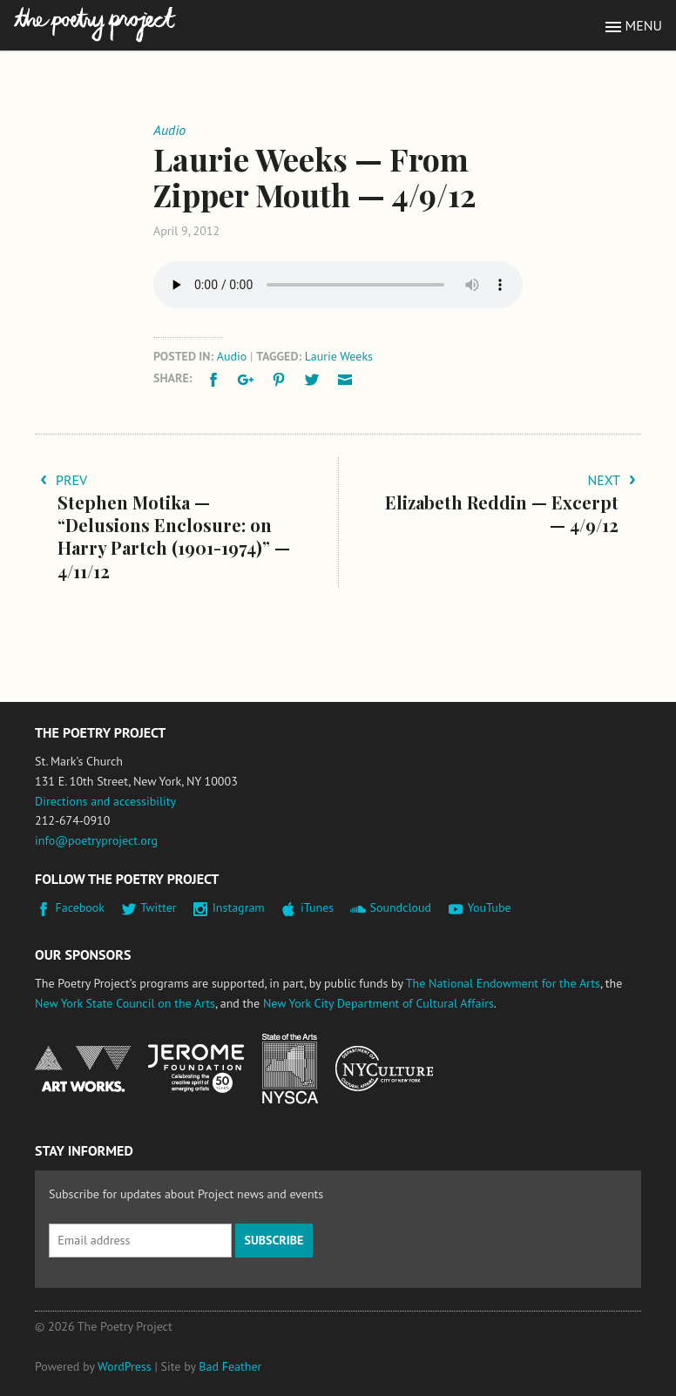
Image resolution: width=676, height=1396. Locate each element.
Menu (643, 25)
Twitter (158, 907)
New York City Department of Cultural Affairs (378, 1003)
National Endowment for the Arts (83, 1069)
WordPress (125, 1366)
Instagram (239, 907)
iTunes (317, 907)
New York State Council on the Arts (125, 1003)
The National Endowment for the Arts (503, 983)
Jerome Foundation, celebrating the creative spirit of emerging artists (196, 1068)
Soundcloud (400, 907)
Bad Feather (230, 1366)
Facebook (80, 907)
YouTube (488, 907)
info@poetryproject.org (96, 840)
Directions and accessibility (105, 801)
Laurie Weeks (339, 356)
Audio (232, 356)
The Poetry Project (95, 25)
